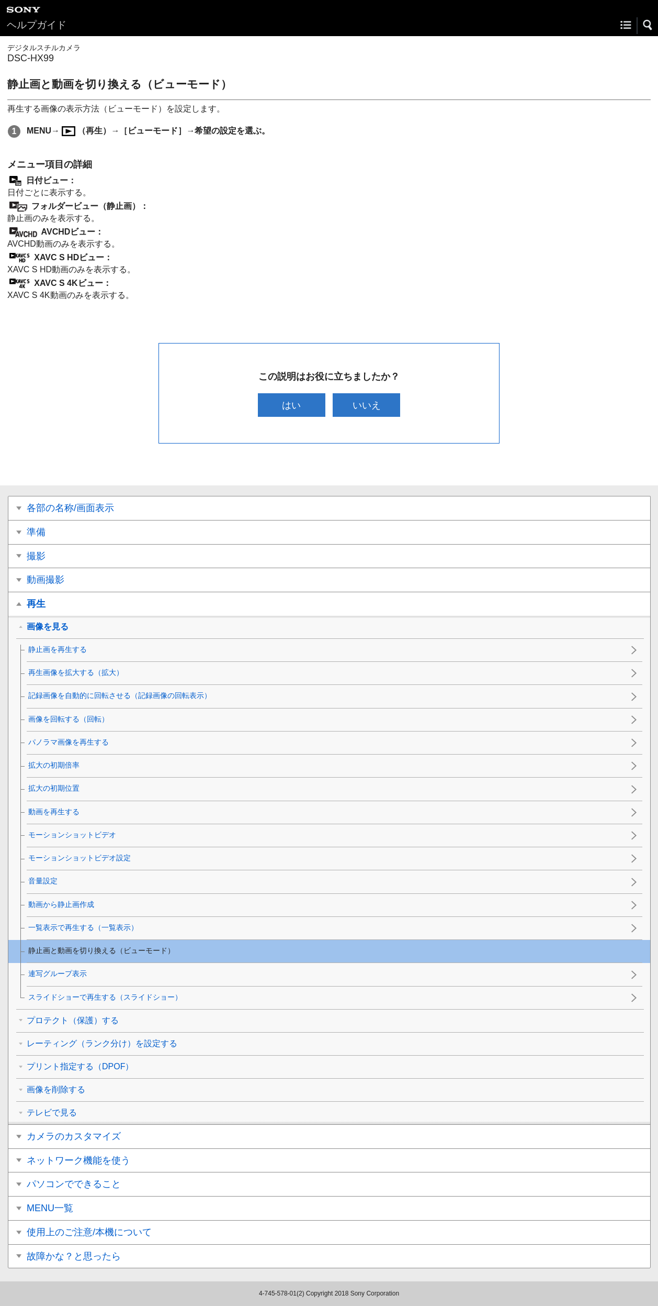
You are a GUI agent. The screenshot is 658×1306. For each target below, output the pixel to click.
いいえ (367, 405)
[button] (648, 25)
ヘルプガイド (36, 24)
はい (291, 405)
